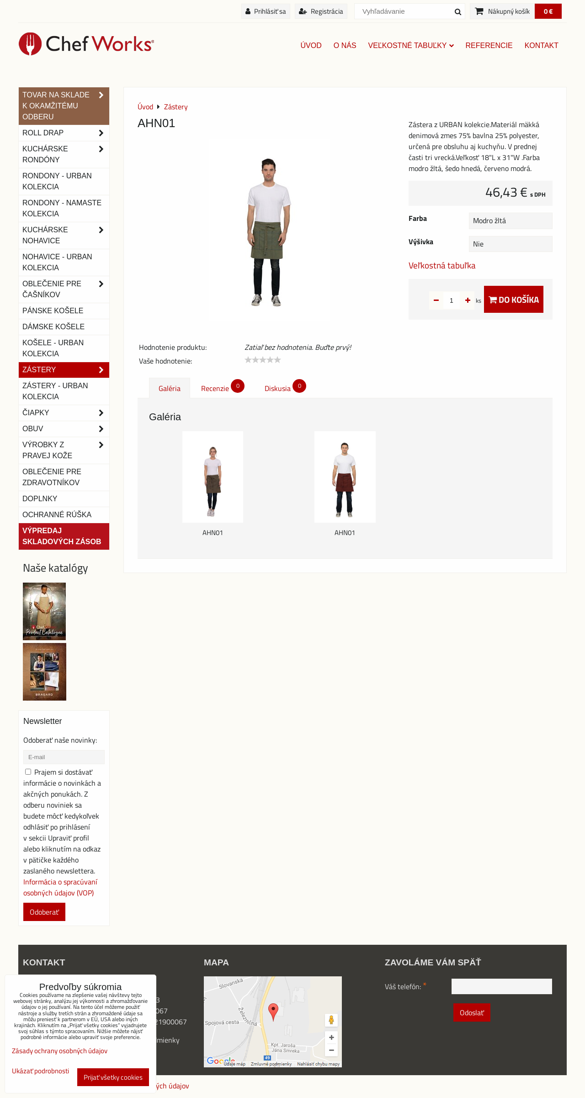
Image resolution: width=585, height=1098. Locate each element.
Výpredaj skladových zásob (61, 536)
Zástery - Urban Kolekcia (55, 391)
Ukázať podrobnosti (40, 1071)
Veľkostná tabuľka (442, 265)
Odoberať (44, 911)
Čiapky (65, 413)
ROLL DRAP (65, 133)
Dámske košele (53, 327)
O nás (345, 45)
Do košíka (514, 299)
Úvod (311, 45)
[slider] (263, 360)
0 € (548, 11)
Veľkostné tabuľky (411, 45)
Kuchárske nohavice (65, 235)
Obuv (65, 429)
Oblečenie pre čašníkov (65, 289)
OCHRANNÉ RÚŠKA (56, 515)
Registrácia (321, 11)
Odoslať (472, 1012)
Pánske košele (52, 311)
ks (464, 300)
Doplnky (39, 499)
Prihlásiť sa (265, 11)
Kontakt (541, 45)
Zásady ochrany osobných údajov (59, 1050)
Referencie (489, 45)
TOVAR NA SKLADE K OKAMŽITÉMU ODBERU (65, 106)
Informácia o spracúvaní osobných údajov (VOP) (60, 887)
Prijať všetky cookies (113, 1077)
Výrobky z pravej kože (65, 450)
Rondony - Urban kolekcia (57, 181)
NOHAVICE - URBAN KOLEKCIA (57, 262)
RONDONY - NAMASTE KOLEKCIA (61, 208)
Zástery (65, 370)
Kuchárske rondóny (65, 154)
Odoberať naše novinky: (60, 739)
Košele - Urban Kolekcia (53, 348)
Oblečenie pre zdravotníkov (51, 477)
